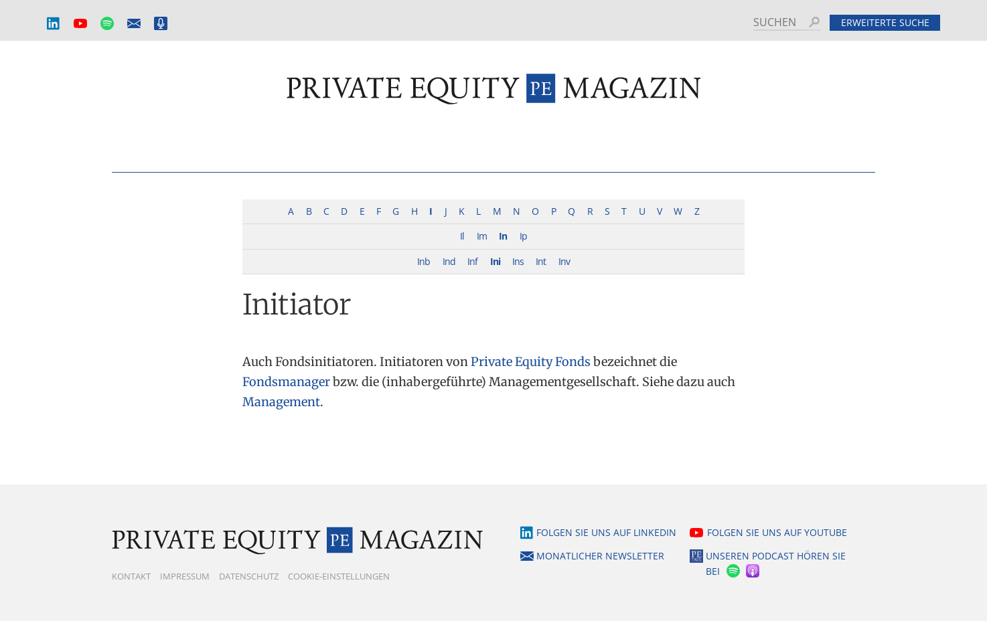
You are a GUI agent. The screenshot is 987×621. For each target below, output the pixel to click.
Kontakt (131, 576)
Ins (518, 261)
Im (482, 236)
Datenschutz (249, 576)
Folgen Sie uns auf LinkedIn (606, 532)
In (503, 236)
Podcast (160, 24)
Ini (495, 261)
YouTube (80, 24)
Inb (423, 261)
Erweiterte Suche (885, 22)
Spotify (107, 24)
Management (281, 402)
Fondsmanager (286, 381)
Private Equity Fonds (531, 361)
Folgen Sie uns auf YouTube (777, 532)
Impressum (185, 576)
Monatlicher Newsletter (134, 24)
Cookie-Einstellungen (339, 576)
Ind (449, 261)
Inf (472, 261)
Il (462, 236)
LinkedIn (53, 24)
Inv (564, 261)
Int (541, 261)
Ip (523, 236)
